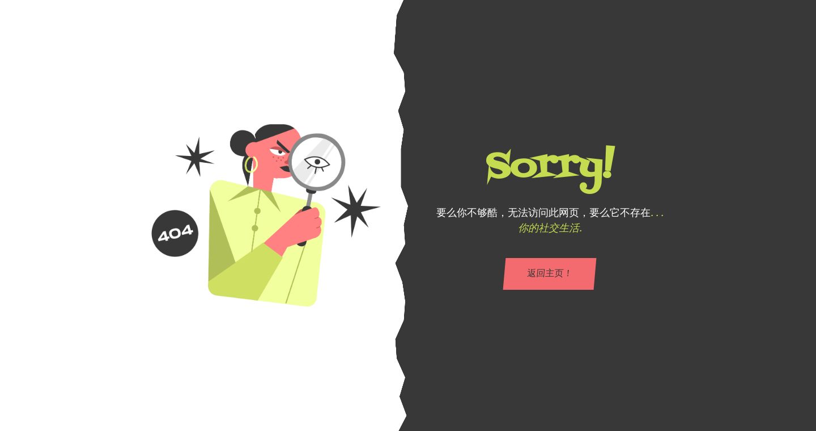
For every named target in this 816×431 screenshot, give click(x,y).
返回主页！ (549, 274)
